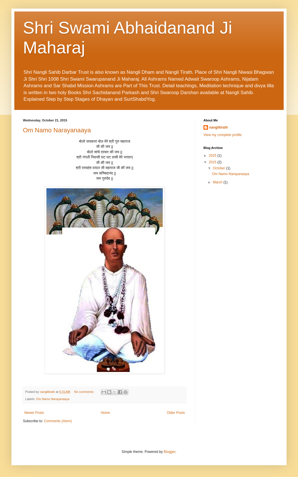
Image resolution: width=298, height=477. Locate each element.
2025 (213, 156)
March (218, 182)
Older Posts (176, 413)
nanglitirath (218, 127)
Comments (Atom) (58, 421)
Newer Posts (34, 413)
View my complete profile (222, 135)
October (219, 168)
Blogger (169, 452)
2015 (213, 162)
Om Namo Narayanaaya (57, 130)
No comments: (84, 391)
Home (105, 413)
